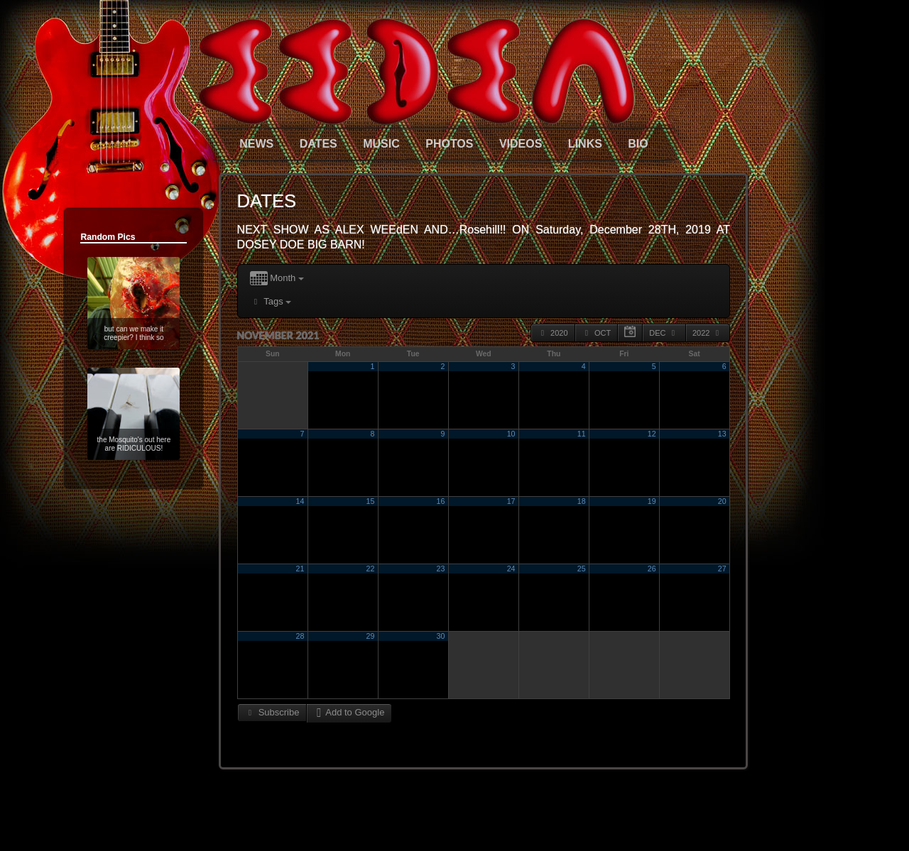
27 (722, 568)
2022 (707, 332)
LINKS (585, 144)
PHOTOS (449, 144)
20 (722, 501)
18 (581, 501)
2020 (553, 332)
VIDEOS (520, 144)
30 (441, 636)
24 (511, 568)
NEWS (256, 144)
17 (511, 501)
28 (300, 636)
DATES (318, 144)
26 (652, 568)
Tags (271, 301)
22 (370, 568)
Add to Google (349, 712)
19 (652, 501)
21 (300, 568)
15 (370, 501)
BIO (638, 144)
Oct (596, 332)
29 (370, 636)
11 (581, 433)
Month (277, 278)
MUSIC (381, 144)
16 (441, 501)
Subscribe (272, 712)
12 (652, 433)
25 (581, 568)
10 (511, 433)
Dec (664, 332)
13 (722, 433)
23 (441, 568)
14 (300, 501)
